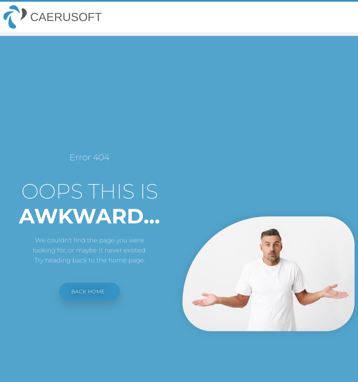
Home (319, 42)
